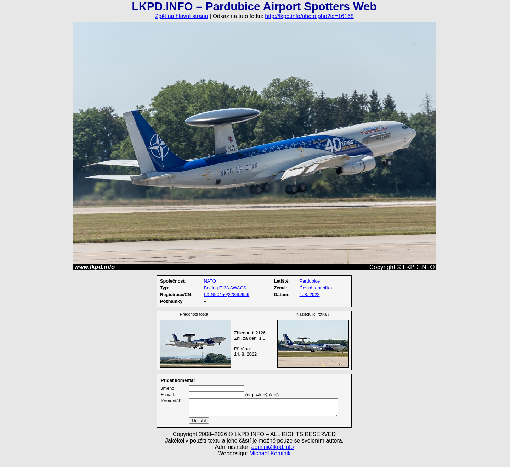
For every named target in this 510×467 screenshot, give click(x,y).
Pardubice (310, 281)
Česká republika (316, 287)
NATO (210, 281)
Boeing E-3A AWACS (225, 287)
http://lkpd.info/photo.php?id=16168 (309, 16)
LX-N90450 (215, 294)
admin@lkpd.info (272, 455)
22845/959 (239, 294)
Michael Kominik (269, 462)
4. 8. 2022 (310, 294)
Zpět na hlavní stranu (181, 16)
